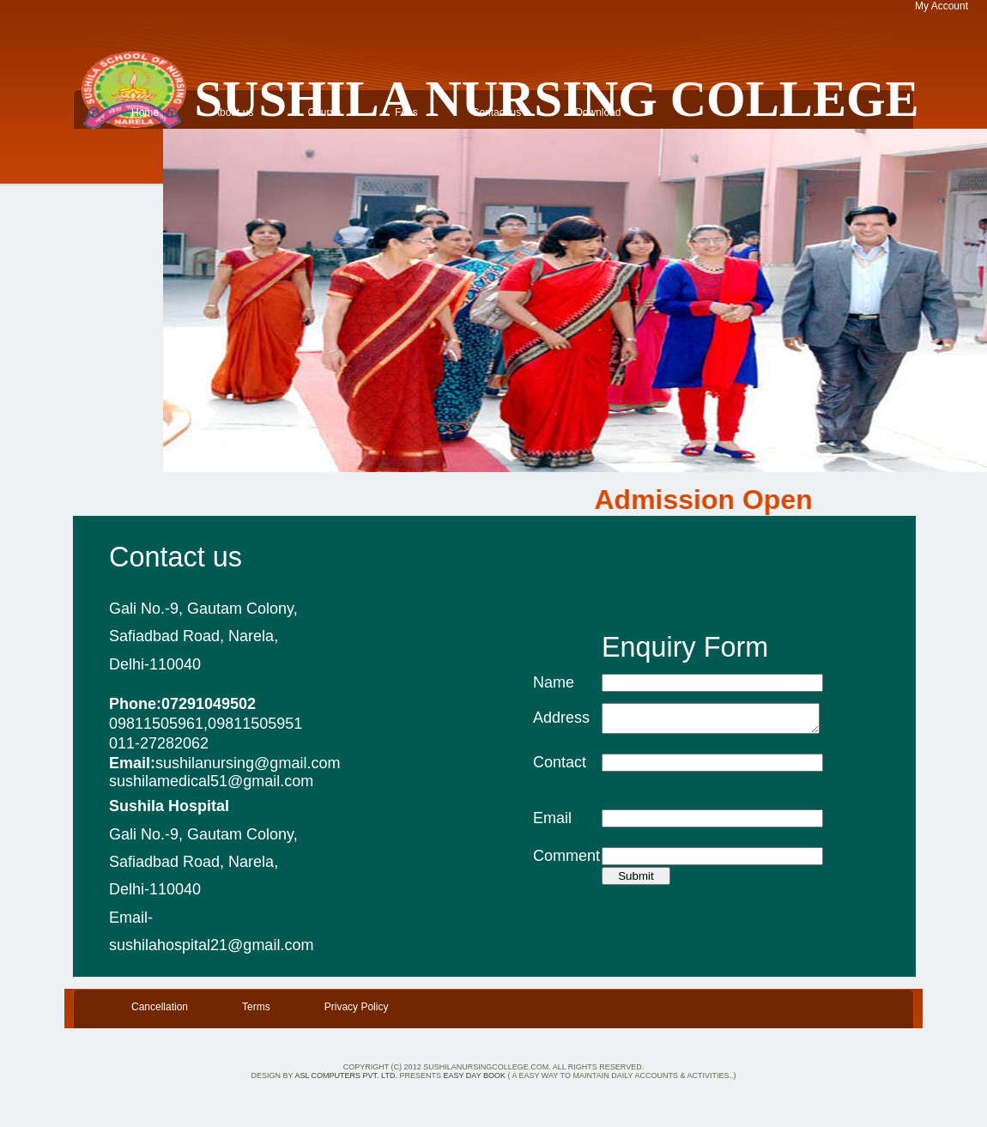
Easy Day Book (474, 1075)
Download (598, 112)
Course (324, 112)
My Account (941, 6)
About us (233, 112)
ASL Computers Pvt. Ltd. (346, 1075)
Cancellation (159, 1007)
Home (145, 112)
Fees (406, 112)
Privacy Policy (356, 1007)
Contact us (496, 112)
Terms (256, 1007)
